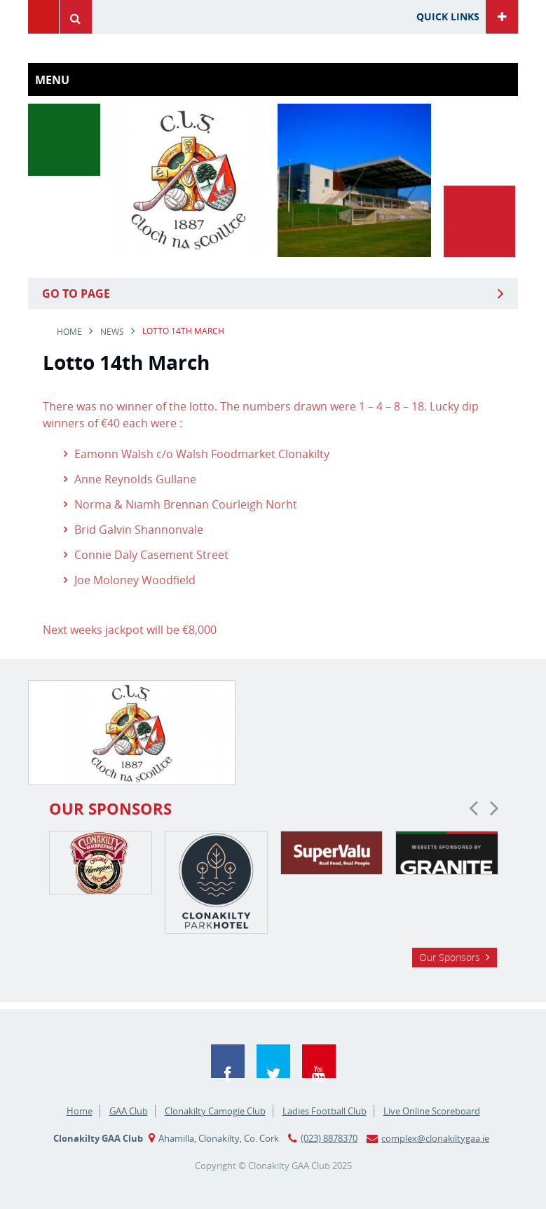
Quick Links (447, 16)
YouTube (319, 1061)
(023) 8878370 (329, 1138)
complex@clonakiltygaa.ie (435, 1138)
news (112, 332)
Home (69, 332)
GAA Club (128, 1111)
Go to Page (76, 293)
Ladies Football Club (324, 1111)
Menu (43, 17)
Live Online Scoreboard (431, 1111)
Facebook (228, 1061)
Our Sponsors (449, 957)
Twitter (273, 1061)
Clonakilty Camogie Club (215, 1111)
